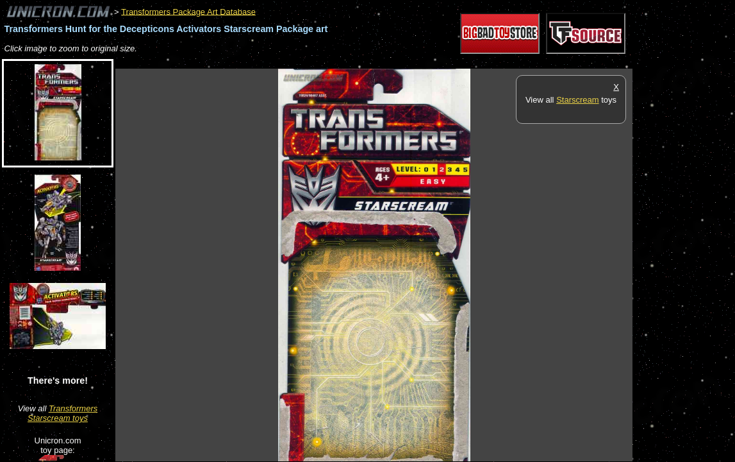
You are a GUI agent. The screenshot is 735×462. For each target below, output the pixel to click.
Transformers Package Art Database (188, 11)
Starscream (577, 100)
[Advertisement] (348, 62)
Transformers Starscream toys (62, 413)
